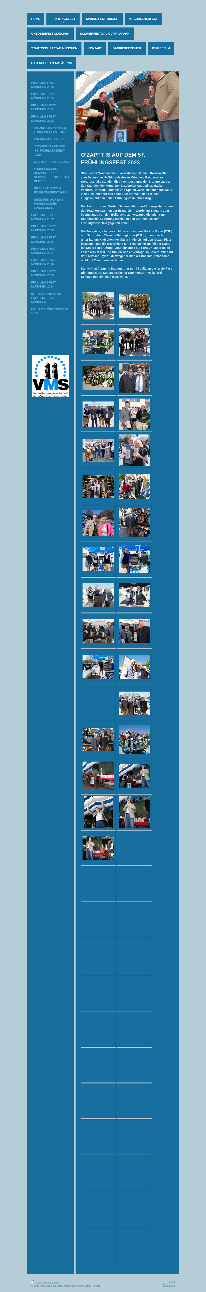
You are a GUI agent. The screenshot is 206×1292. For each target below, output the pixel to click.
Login (172, 1282)
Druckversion (40, 1282)
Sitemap (56, 1282)
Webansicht (169, 1285)
